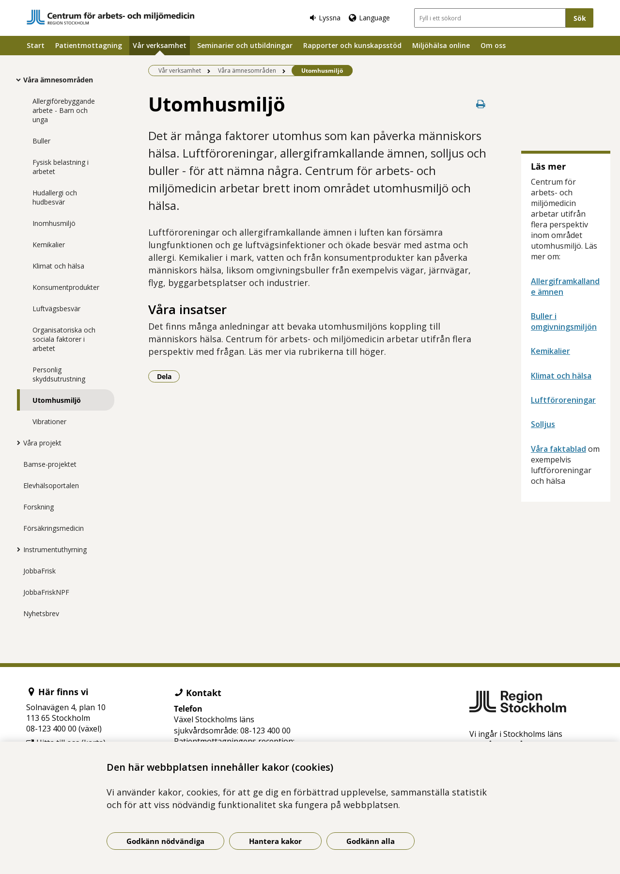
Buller (41, 140)
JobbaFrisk (39, 570)
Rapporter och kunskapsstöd (352, 45)
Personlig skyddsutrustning (58, 374)
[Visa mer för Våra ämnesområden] (16, 79)
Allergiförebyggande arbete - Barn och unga (63, 110)
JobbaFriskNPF (46, 592)
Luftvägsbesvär (56, 308)
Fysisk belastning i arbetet (60, 167)
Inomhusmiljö (54, 223)
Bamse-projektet (50, 464)
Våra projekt (42, 442)
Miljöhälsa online (441, 45)
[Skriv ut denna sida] (480, 104)
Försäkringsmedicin (53, 528)
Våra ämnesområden (58, 79)
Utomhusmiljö (56, 400)
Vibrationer (49, 421)
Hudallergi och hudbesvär (54, 197)
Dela (168, 376)
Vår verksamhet (159, 45)
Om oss (493, 45)
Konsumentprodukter (65, 287)
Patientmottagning (88, 45)
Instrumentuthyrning (55, 549)
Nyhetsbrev (41, 613)
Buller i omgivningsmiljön (564, 321)
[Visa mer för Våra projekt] (16, 442)
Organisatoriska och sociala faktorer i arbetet (63, 339)
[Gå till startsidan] (110, 17)
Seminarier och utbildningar (245, 45)
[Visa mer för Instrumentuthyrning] (16, 549)
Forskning (38, 506)
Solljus (543, 424)
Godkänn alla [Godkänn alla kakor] (370, 841)
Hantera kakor (275, 841)
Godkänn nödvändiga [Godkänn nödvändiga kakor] (165, 841)
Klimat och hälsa (58, 265)
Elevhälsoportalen (51, 485)
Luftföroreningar (563, 400)
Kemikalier (48, 244)
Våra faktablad (558, 449)
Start (36, 45)
